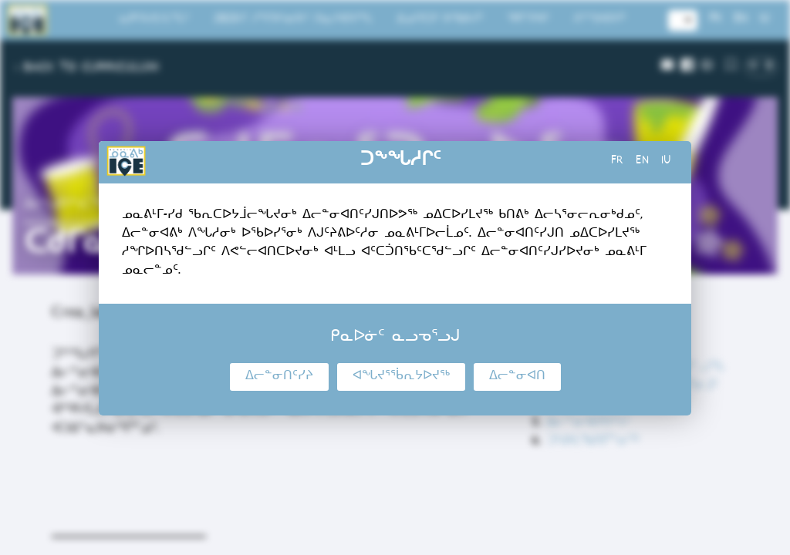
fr (617, 162)
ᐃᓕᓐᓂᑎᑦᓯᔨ (279, 377)
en (642, 162)
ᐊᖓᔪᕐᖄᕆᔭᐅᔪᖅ (401, 377)
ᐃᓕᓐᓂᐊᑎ (517, 377)
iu (666, 162)
